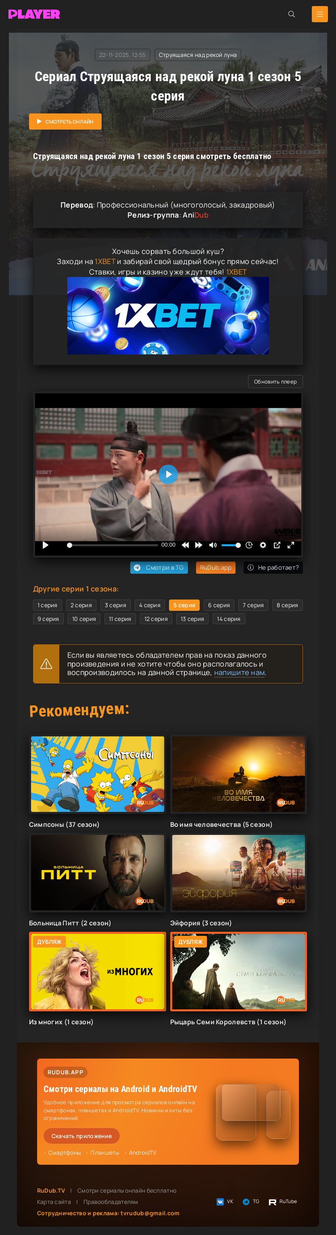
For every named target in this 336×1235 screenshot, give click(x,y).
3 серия (115, 605)
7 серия (253, 605)
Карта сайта (54, 1202)
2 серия (81, 605)
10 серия (84, 619)
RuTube (282, 1202)
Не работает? (273, 567)
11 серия (120, 619)
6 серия (219, 605)
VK (224, 1202)
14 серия (228, 619)
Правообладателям (110, 1202)
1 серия (48, 605)
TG (250, 1202)
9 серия (48, 619)
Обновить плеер (275, 381)
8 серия (287, 605)
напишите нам (239, 672)
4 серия (150, 605)
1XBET (105, 261)
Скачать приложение (82, 1136)
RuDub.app (216, 567)
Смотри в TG (158, 567)
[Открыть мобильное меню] (320, 14)
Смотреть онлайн (70, 121)
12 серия (156, 619)
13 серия (192, 619)
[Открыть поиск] (292, 14)
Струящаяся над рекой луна (198, 55)
